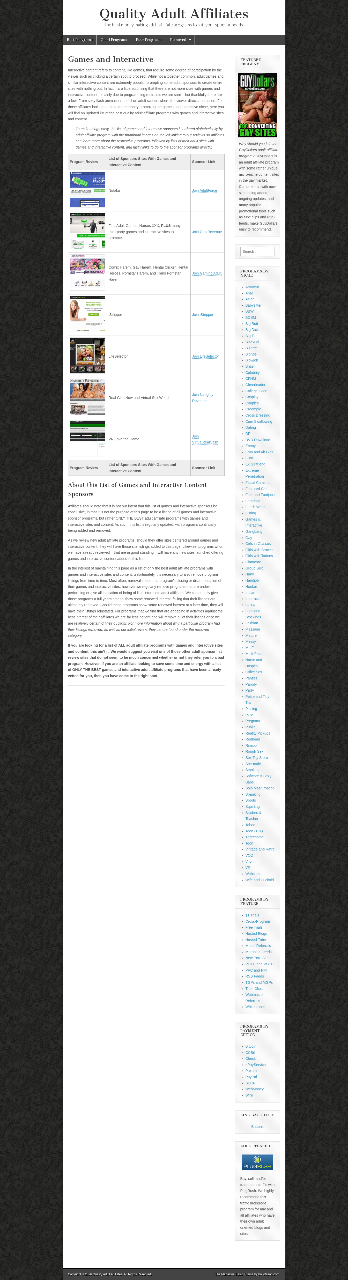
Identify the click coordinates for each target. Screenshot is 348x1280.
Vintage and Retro (260, 849)
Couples (252, 403)
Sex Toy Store (257, 758)
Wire (249, 1095)
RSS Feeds (255, 976)
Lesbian (252, 623)
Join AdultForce (204, 190)
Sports (251, 800)
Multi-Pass (254, 654)
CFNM (251, 378)
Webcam (253, 874)
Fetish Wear (255, 507)
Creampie (253, 409)
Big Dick (252, 330)
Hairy (250, 574)
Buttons (257, 1126)
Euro (249, 458)
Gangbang (254, 531)
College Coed (257, 391)
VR (248, 867)
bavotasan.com (268, 1274)
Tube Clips (254, 989)
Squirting (253, 806)
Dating (251, 427)
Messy (251, 641)
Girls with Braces (259, 550)
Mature (251, 635)
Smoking (253, 770)
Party (250, 690)
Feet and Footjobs (260, 495)
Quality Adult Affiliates (174, 14)
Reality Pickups (258, 733)
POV (249, 715)
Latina (250, 605)
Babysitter (254, 305)
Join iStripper (202, 315)
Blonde (251, 354)
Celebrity (253, 373)
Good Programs (114, 40)
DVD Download (258, 440)
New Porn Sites (258, 958)
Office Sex (254, 672)
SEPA (250, 1083)
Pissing (251, 709)
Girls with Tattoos (259, 556)
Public (250, 727)
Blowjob (252, 360)
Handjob (252, 580)
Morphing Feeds (259, 952)
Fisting (251, 513)
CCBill (251, 1052)
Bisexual (252, 342)
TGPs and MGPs (259, 982)
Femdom (253, 501)
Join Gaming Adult (207, 273)
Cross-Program (258, 921)
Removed (178, 40)
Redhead (253, 739)
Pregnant (253, 721)
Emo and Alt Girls (259, 452)
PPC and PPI (256, 970)
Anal (249, 293)
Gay (249, 538)
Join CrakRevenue (207, 232)
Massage (253, 629)
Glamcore (253, 562)
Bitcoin (251, 1046)
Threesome (255, 837)
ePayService (256, 1065)
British (251, 366)
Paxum (251, 1071)
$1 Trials (252, 915)
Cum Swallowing (259, 421)
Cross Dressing (258, 415)
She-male (253, 764)
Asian (250, 299)
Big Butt (252, 324)
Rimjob (251, 745)
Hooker (251, 586)
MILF (250, 648)
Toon (249, 843)
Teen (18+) (254, 831)
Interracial (253, 599)
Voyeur (251, 862)
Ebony (251, 446)
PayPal (251, 1077)
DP (248, 434)
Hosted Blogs (256, 933)
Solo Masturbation (260, 788)
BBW (250, 311)
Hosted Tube (256, 940)
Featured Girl (256, 489)
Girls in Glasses (258, 544)
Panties (252, 678)
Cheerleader (255, 385)
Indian (250, 592)
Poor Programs (149, 40)
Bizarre (251, 348)
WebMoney (255, 1089)
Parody (251, 684)
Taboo (250, 825)
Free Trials (254, 927)
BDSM (251, 317)
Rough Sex (254, 751)
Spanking (253, 794)
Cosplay (252, 397)
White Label (255, 1007)
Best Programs (80, 40)
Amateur (252, 287)
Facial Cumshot (258, 482)
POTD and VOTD (260, 964)
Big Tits (251, 336)
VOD (249, 855)
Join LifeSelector (205, 356)
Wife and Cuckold (260, 880)
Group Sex (254, 568)
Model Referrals (258, 946)
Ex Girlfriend (255, 464)
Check (251, 1058)
